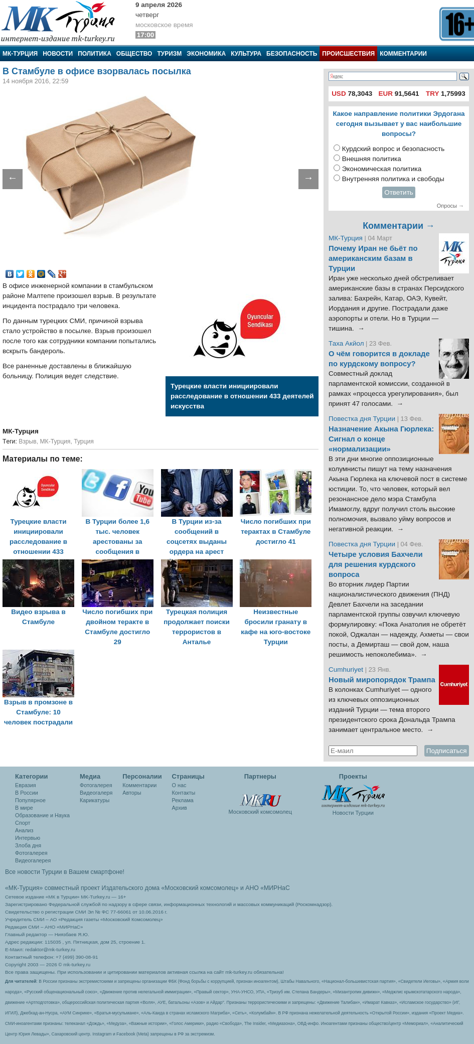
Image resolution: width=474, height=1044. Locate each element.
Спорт (22, 823)
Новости (58, 53)
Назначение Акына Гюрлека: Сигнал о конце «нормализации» (381, 439)
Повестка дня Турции (363, 418)
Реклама (183, 800)
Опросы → (450, 206)
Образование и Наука (42, 815)
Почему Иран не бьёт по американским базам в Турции (373, 258)
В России (26, 793)
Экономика (206, 53)
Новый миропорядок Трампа (382, 680)
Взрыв (28, 441)
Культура (246, 53)
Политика (94, 53)
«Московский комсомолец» (199, 887)
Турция (84, 441)
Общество (134, 53)
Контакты (184, 793)
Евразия (25, 785)
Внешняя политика (371, 159)
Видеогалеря (96, 793)
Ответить (398, 192)
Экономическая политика (382, 169)
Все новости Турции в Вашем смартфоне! (64, 871)
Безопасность (291, 53)
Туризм (169, 53)
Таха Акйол (346, 343)
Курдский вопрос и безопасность (393, 149)
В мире (24, 808)
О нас (179, 785)
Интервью (27, 838)
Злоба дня (28, 845)
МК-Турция (20, 53)
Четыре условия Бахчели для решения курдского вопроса (376, 564)
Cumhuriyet (347, 669)
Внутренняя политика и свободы (393, 179)
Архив (179, 808)
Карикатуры (94, 800)
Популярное (30, 800)
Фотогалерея (31, 853)
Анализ (24, 830)
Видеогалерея (33, 860)
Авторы (131, 793)
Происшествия (348, 53)
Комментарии (403, 53)
